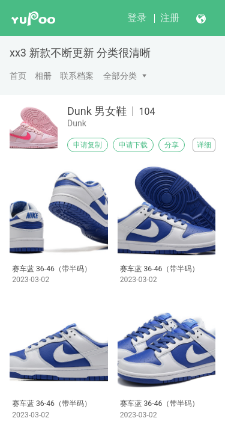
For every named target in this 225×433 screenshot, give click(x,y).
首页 (18, 76)
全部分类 (120, 76)
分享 (171, 145)
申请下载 (133, 145)
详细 (204, 145)
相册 (43, 76)
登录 (136, 17)
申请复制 (87, 145)
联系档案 (77, 76)
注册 (169, 17)
